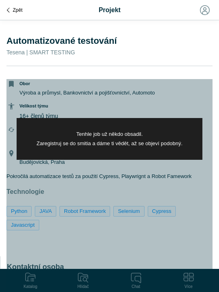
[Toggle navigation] (204, 10)
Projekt (110, 9)
